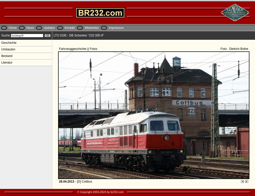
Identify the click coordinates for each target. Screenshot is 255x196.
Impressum (116, 28)
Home (13, 28)
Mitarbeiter (91, 28)
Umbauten (8, 49)
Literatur (6, 62)
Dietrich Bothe (238, 49)
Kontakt (70, 28)
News (30, 28)
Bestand (6, 56)
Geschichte (8, 43)
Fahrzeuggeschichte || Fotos (78, 49)
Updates (49, 28)
